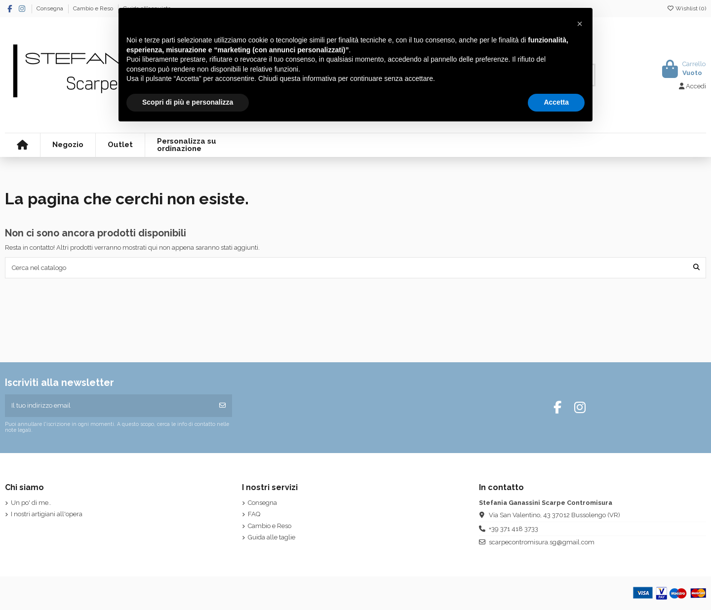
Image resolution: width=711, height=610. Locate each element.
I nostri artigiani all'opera (46, 514)
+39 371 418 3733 (513, 529)
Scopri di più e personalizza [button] (187, 102)
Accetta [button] (556, 102)
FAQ (254, 514)
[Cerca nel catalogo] (696, 267)
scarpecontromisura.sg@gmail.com (541, 542)
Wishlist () (686, 8)
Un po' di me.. (31, 502)
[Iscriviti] (222, 405)
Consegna (51, 8)
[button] (580, 24)
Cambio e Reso (94, 8)
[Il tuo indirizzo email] (109, 405)
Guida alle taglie (271, 537)
